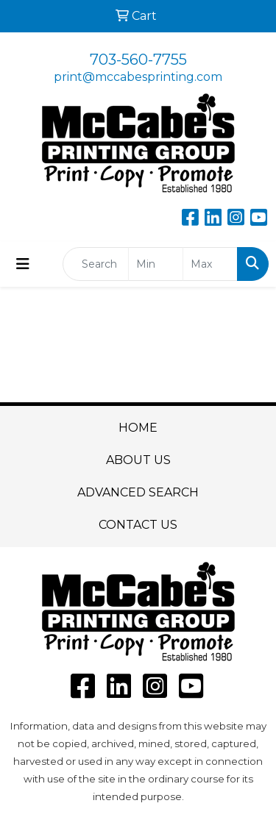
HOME (138, 428)
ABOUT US (138, 460)
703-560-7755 (138, 59)
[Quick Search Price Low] (155, 264)
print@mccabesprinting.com (138, 77)
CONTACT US (138, 525)
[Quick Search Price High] (210, 264)
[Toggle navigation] (22, 264)
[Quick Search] (96, 264)
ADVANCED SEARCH (138, 492)
